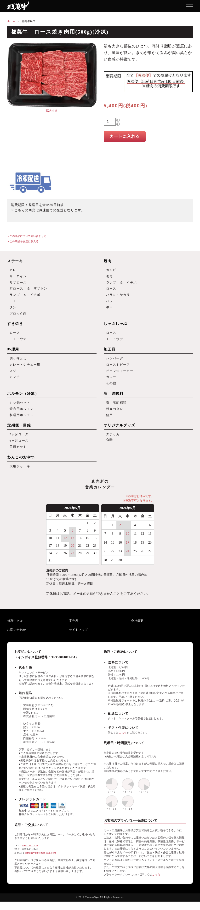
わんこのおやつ (21, 465)
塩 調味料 (114, 399)
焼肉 (108, 261)
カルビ (111, 270)
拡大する (51, 110)
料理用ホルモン (22, 422)
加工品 (110, 353)
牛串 (109, 309)
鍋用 (109, 422)
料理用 (13, 353)
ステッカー (114, 441)
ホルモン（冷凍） (23, 399)
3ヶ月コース (19, 441)
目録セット (18, 454)
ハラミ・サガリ (118, 296)
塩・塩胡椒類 (116, 408)
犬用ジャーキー (22, 474)
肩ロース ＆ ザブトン (28, 290)
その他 (111, 389)
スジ (13, 375)
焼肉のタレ (114, 415)
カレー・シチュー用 (25, 369)
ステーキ (15, 261)
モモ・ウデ (18, 343)
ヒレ (13, 270)
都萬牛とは (15, 629)
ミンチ (15, 382)
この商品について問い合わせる (28, 236)
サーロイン (18, 277)
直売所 (73, 629)
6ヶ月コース (19, 448)
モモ (13, 303)
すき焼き (15, 327)
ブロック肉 (18, 316)
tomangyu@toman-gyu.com (40, 861)
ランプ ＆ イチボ (25, 296)
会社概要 (137, 629)
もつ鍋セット (20, 408)
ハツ (109, 303)
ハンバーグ (114, 362)
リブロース (18, 283)
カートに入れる (124, 136)
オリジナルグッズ (119, 432)
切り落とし (18, 362)
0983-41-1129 (30, 853)
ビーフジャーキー (119, 375)
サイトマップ (78, 638)
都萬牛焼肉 (29, 21)
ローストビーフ (118, 369)
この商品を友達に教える (24, 241)
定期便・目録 (19, 432)
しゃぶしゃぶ (115, 327)
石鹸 (109, 447)
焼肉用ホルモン (22, 415)
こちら (123, 741)
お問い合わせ (16, 638)
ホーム (11, 21)
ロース (111, 290)
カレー (111, 382)
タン (13, 309)
